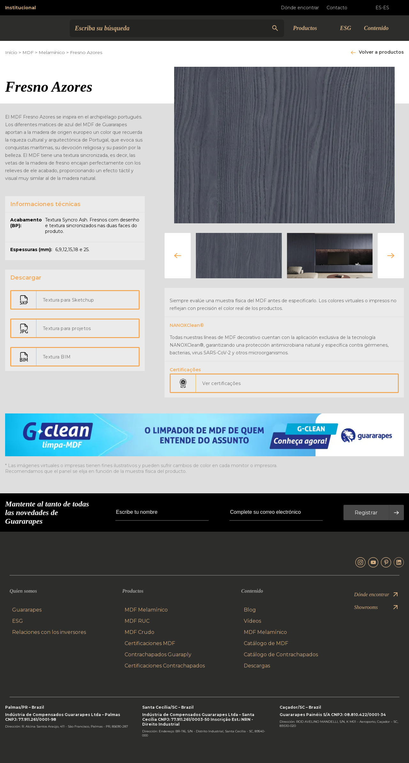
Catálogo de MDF (266, 643)
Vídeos (252, 621)
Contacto (342, 8)
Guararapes (27, 610)
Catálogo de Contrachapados (281, 654)
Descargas (257, 666)
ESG (345, 28)
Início (11, 52)
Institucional (20, 8)
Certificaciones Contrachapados (165, 666)
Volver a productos (381, 52)
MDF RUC (137, 621)
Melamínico (52, 52)
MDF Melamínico (146, 610)
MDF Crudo (139, 632)
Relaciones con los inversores (49, 632)
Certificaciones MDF (150, 643)
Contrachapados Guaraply (158, 654)
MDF (28, 52)
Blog (250, 610)
